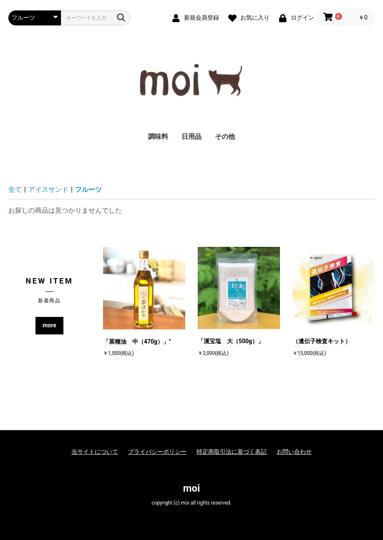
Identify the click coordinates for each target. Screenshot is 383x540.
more (49, 325)
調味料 (158, 137)
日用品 (191, 137)
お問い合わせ (294, 451)
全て (15, 189)
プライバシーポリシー (157, 451)
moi (191, 488)
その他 (225, 137)
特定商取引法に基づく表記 (232, 451)
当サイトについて (94, 451)
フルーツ (88, 189)
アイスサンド (48, 189)
